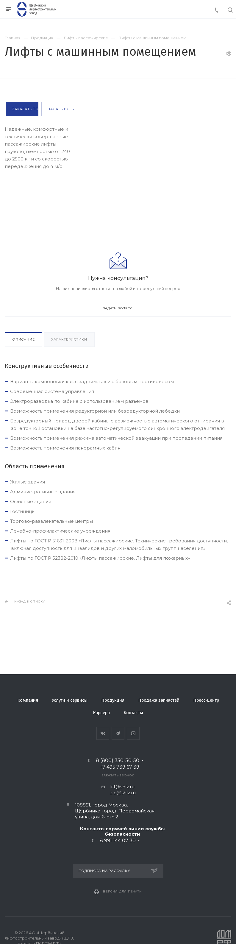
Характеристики (69, 339)
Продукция (112, 700)
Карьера (101, 712)
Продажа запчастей (158, 700)
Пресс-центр (206, 700)
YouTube (133, 733)
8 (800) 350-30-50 (117, 760)
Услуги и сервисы (69, 700)
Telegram (118, 733)
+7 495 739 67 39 (119, 767)
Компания (27, 700)
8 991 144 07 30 (118, 840)
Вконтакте (102, 733)
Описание (23, 339)
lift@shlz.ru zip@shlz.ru (118, 789)
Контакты (133, 712)
